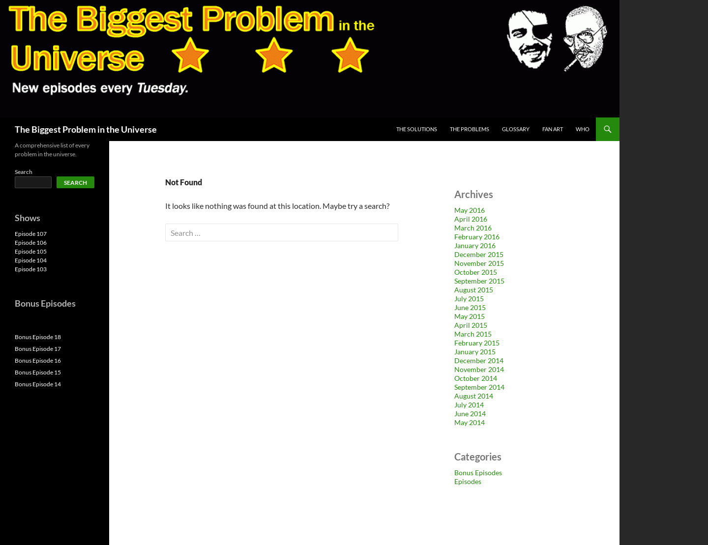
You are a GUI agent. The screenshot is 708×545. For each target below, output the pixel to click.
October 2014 (475, 378)
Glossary (516, 129)
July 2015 (469, 298)
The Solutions (416, 129)
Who (583, 129)
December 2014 (478, 360)
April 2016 (470, 219)
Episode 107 (31, 233)
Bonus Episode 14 (38, 384)
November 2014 (479, 369)
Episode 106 (31, 242)
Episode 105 (31, 251)
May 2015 (469, 316)
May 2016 (469, 210)
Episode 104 (31, 260)
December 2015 (478, 254)
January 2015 (475, 351)
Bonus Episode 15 (38, 372)
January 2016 (475, 245)
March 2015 (473, 334)
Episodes (467, 481)
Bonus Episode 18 (38, 337)
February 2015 (477, 343)
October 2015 (475, 272)
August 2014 (473, 396)
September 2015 (479, 281)
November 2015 (479, 263)
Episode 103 (31, 269)
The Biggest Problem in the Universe (86, 129)
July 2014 (469, 405)
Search (23, 171)
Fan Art (552, 129)
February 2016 (477, 236)
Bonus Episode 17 (38, 348)
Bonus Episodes (478, 472)
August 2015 (473, 290)
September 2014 (479, 387)
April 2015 (470, 325)
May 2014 (469, 422)
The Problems (469, 129)
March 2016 (473, 228)
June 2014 (470, 413)
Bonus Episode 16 (38, 360)
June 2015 (470, 307)
